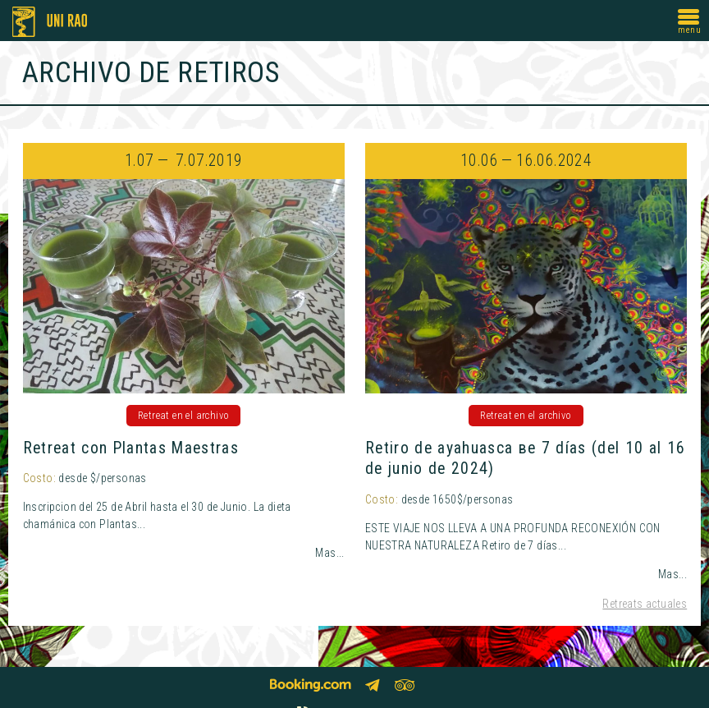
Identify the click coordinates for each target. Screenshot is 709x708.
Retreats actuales (644, 603)
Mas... (329, 552)
